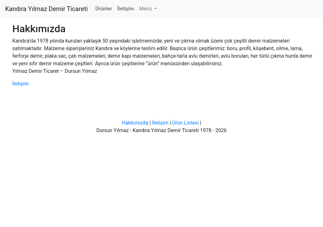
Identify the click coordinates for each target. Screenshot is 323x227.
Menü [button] (146, 9)
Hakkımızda (135, 123)
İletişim (20, 84)
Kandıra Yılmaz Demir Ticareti (46, 9)
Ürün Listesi (185, 123)
